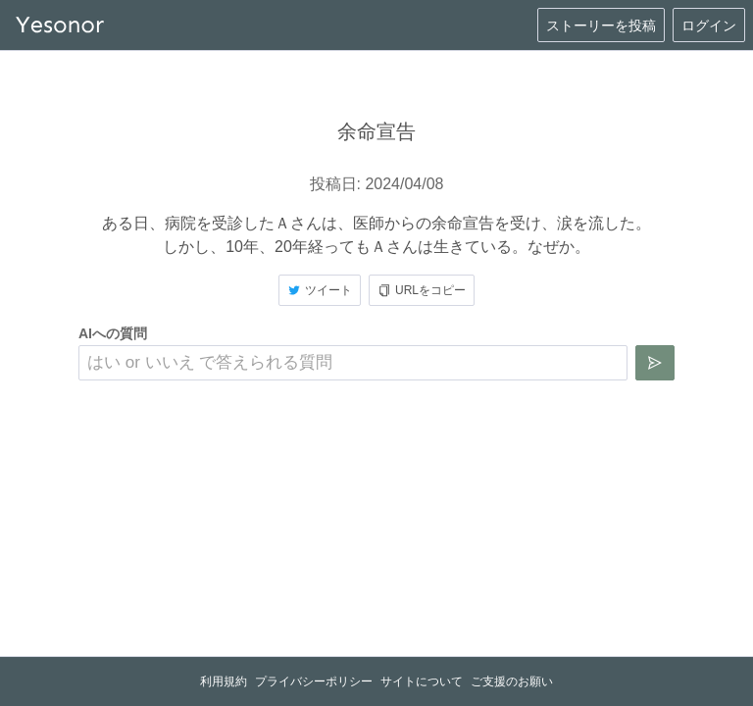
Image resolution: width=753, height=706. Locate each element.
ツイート (319, 290)
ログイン (708, 25)
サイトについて (421, 681)
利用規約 (223, 681)
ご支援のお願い (512, 681)
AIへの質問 (112, 333)
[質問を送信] (655, 362)
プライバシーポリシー (314, 681)
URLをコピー (421, 290)
